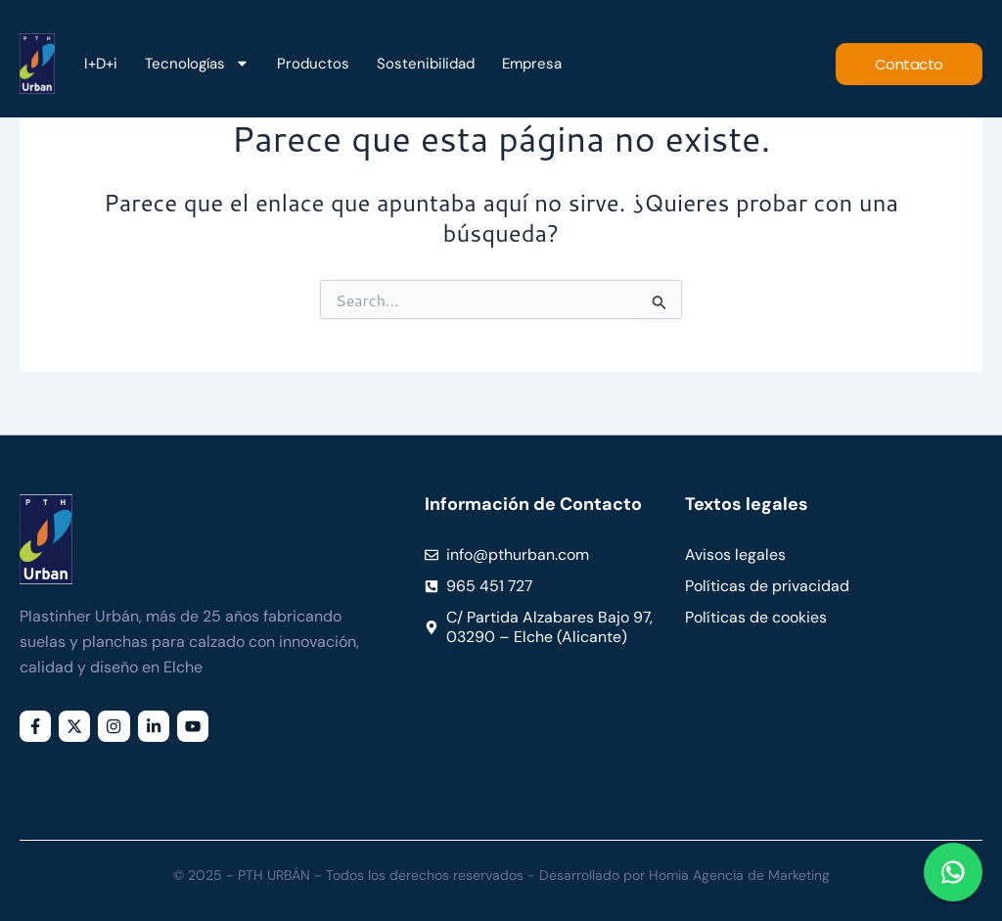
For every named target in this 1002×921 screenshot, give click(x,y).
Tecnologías (197, 63)
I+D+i (100, 63)
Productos (313, 63)
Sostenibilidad (426, 63)
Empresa (532, 63)
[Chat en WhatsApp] (953, 872)
